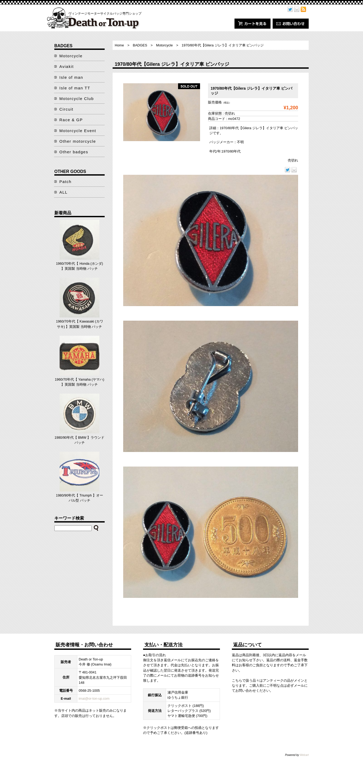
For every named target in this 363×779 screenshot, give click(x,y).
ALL (63, 192)
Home (119, 45)
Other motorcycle (77, 141)
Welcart (304, 755)
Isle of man (71, 77)
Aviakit (66, 66)
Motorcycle (164, 45)
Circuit (66, 109)
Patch (65, 181)
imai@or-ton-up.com (94, 698)
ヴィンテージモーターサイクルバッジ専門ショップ (104, 13)
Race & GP (71, 119)
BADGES (140, 45)
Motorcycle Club (76, 98)
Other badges (73, 152)
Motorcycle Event (77, 130)
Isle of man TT (74, 88)
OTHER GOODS (70, 171)
